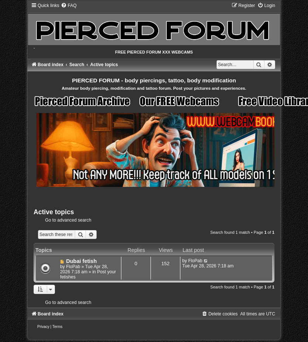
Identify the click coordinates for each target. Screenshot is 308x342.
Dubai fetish (81, 261)
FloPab (73, 266)
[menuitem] (68, 5)
